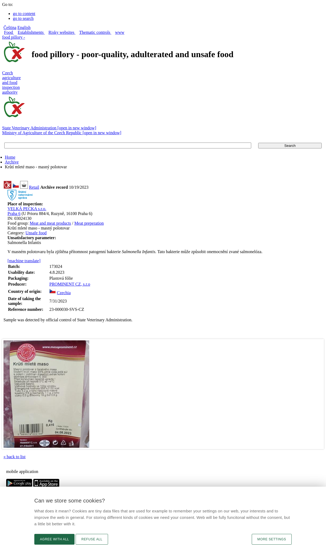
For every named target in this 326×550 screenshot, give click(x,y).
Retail (34, 187)
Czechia (64, 292)
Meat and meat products (50, 223)
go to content (24, 13)
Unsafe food (36, 233)
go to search (23, 18)
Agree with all (54, 539)
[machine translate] (24, 260)
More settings (271, 539)
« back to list (14, 456)
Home (10, 157)
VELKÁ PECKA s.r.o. (27, 208)
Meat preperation (89, 223)
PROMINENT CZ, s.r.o (69, 284)
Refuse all (91, 539)
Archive (12, 162)
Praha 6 (14, 213)
